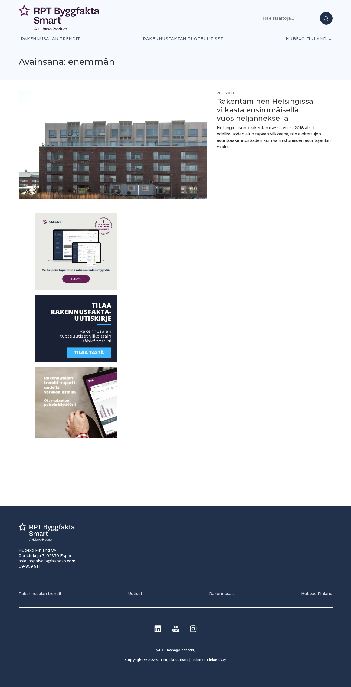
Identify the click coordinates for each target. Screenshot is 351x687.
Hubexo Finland (306, 38)
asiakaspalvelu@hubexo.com (47, 560)
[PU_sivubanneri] (76, 436)
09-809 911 (29, 566)
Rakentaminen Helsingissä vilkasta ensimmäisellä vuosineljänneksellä (265, 109)
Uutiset (135, 593)
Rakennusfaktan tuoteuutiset (183, 38)
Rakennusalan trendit (50, 38)
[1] (76, 361)
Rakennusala (222, 593)
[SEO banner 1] (76, 289)
